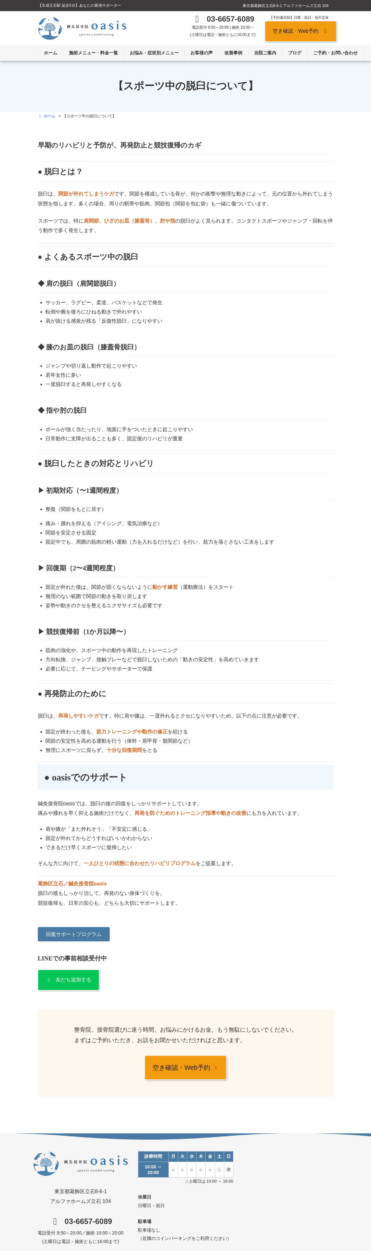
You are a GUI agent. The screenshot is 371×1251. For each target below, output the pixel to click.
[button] (222, 20)
